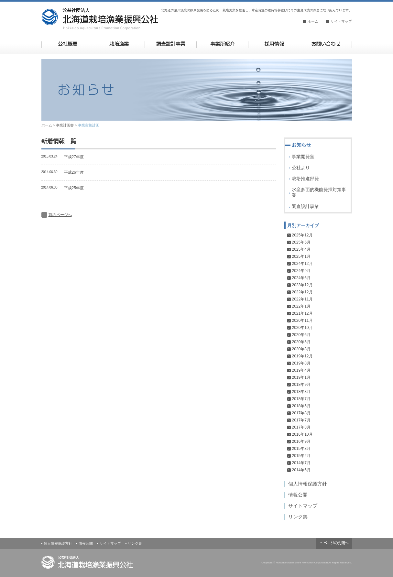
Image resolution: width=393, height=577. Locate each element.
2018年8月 (301, 391)
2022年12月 (302, 292)
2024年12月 (302, 263)
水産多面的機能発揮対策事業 (319, 192)
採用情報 (274, 43)
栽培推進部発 (305, 178)
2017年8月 (301, 413)
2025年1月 (301, 256)
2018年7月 (301, 399)
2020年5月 (301, 342)
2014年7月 (301, 463)
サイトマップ (341, 21)
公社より (301, 167)
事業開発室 (303, 156)
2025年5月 (301, 242)
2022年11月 (302, 299)
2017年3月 (301, 427)
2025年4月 (301, 249)
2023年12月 (302, 285)
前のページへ (60, 214)
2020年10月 (302, 327)
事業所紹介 (222, 43)
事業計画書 (65, 125)
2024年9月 (301, 270)
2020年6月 (301, 334)
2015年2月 (301, 455)
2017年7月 (301, 420)
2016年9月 (301, 441)
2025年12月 (302, 235)
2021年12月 (302, 313)
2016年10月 (302, 434)
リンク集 (298, 516)
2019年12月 (302, 356)
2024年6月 (301, 278)
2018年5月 (301, 406)
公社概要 (67, 43)
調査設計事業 (170, 43)
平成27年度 (74, 157)
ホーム (313, 21)
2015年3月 (301, 448)
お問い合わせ (326, 43)
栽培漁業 (119, 43)
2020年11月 (302, 320)
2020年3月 (301, 349)
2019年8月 (301, 363)
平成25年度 (74, 188)
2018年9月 (301, 384)
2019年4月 (301, 370)
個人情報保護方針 (307, 483)
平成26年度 (74, 172)
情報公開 (298, 494)
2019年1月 (301, 377)
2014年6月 (301, 470)
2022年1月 (301, 306)
